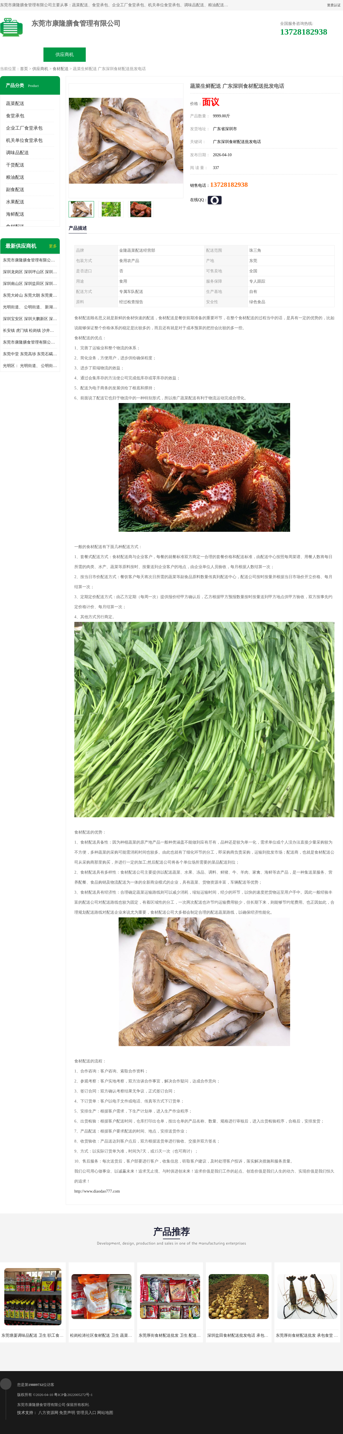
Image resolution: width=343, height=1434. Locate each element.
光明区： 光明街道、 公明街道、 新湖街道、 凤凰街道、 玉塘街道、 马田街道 (30, 366)
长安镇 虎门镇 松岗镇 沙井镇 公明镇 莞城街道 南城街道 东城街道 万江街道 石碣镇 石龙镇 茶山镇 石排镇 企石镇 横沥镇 (30, 330)
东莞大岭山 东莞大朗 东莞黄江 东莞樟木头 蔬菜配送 (30, 295)
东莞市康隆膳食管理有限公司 (41, 1405)
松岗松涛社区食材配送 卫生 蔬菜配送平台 (107, 1335)
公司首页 (22, 54)
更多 (53, 246)
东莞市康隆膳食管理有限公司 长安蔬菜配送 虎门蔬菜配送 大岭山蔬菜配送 (30, 342)
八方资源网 (48, 1413)
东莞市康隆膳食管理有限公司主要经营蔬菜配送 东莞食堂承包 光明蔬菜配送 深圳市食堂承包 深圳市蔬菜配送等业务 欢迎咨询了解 (30, 260)
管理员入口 (86, 1413)
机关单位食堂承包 (24, 140)
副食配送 (15, 189)
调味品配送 (17, 152)
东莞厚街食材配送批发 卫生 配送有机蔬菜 (176, 1335)
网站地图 (105, 1413)
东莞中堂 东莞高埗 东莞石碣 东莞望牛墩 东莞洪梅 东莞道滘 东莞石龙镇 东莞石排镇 (30, 354)
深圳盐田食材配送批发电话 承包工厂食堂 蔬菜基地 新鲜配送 (260, 1335)
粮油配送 (15, 177)
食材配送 (61, 69)
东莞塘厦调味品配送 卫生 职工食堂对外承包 (40, 1335)
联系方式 (279, 54)
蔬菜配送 (15, 103)
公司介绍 (150, 54)
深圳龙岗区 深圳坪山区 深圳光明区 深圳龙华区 (30, 272)
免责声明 (67, 1413)
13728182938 (229, 184)
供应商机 (64, 54)
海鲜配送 (15, 214)
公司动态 (193, 54)
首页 (24, 69)
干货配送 (15, 164)
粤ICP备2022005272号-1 (73, 1395)
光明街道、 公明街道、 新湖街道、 (30, 307)
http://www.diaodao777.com (97, 1191)
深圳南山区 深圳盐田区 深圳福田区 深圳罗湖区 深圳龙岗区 (30, 283)
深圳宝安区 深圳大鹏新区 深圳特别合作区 (30, 319)
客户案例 (236, 54)
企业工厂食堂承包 (24, 128)
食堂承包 (15, 115)
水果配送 (15, 201)
